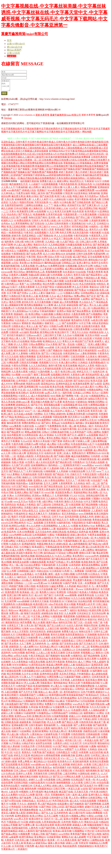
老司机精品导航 (80, 228)
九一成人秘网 (26, 648)
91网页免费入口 (55, 679)
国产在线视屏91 (70, 325)
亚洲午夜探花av (44, 769)
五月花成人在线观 (23, 416)
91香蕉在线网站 (56, 482)
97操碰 (55, 304)
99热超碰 (78, 470)
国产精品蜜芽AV (15, 434)
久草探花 (75, 491)
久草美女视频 (28, 268)
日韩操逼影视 (93, 736)
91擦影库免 (34, 355)
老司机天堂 (27, 304)
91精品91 (16, 325)
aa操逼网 (13, 839)
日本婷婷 (95, 458)
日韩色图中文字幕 (58, 800)
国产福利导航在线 (95, 706)
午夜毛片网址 (21, 370)
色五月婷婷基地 (87, 286)
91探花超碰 (64, 322)
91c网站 (99, 389)
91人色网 (11, 573)
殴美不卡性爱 (18, 519)
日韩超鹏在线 (23, 636)
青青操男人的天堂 (85, 606)
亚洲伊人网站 (21, 494)
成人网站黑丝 (100, 452)
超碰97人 (95, 775)
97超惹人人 (24, 398)
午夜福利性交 (21, 516)
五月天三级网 (50, 485)
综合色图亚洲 (14, 437)
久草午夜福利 (14, 600)
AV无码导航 (17, 848)
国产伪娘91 (51, 836)
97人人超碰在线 (57, 201)
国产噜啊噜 (67, 398)
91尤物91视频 (68, 576)
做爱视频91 (89, 715)
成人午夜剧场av (65, 298)
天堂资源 (64, 682)
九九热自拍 (30, 440)
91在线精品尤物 (11, 639)
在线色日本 (98, 373)
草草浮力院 (79, 277)
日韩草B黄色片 (91, 591)
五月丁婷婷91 (71, 730)
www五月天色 (88, 449)
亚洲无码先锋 (37, 395)
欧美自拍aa (42, 661)
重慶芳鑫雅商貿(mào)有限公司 (65, 117)
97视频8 (13, 283)
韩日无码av (19, 274)
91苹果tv (41, 440)
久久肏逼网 (70, 615)
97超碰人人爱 (82, 443)
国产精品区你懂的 (74, 809)
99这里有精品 (80, 195)
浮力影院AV (14, 751)
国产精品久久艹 (17, 473)
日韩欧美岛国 (11, 724)
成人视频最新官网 (13, 307)
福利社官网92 (37, 706)
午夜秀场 (36, 754)
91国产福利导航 (47, 830)
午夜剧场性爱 (48, 567)
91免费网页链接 (56, 268)
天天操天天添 (81, 794)
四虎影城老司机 (19, 830)
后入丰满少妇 (84, 431)
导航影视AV (46, 685)
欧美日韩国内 (101, 516)
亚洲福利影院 (29, 546)
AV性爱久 (30, 464)
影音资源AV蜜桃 (93, 682)
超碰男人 (99, 343)
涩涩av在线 (55, 319)
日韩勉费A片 (7, 310)
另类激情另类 (40, 775)
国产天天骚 (59, 591)
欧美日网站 (34, 316)
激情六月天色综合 (73, 503)
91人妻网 (48, 307)
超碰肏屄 (32, 806)
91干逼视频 (12, 642)
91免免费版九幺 (80, 231)
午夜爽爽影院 (54, 428)
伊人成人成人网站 (23, 247)
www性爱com (40, 585)
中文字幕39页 (94, 839)
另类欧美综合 (73, 380)
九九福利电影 (33, 231)
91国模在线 (83, 775)
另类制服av (14, 582)
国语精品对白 (48, 386)
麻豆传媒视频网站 (80, 458)
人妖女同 (13, 794)
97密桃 (4, 546)
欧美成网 (54, 670)
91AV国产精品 (60, 748)
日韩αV (45, 434)
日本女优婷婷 (73, 655)
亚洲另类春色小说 (46, 358)
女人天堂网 (45, 812)
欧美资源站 (55, 661)
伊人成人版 (12, 736)
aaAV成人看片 (87, 389)
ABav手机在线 (55, 606)
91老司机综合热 (37, 667)
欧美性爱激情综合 (74, 636)
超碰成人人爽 (79, 827)
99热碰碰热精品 (55, 509)
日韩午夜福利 (35, 727)
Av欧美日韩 (97, 322)
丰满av (10, 497)
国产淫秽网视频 (93, 806)
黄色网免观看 (75, 733)
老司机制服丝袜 (101, 603)
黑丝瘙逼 (34, 334)
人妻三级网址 (87, 552)
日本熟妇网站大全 (90, 295)
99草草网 (83, 754)
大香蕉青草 (40, 431)
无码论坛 (55, 410)
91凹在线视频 (87, 703)
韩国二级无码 (38, 195)
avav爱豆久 (103, 352)
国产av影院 (96, 386)
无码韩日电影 (21, 784)
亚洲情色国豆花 (64, 386)
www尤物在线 (37, 630)
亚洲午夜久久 (95, 797)
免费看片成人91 (48, 183)
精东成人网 (95, 201)
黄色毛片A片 (95, 231)
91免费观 (52, 340)
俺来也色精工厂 (26, 283)
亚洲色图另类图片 (26, 591)
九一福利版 (53, 645)
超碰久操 (34, 380)
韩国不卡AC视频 (69, 440)
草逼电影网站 (80, 494)
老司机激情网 (88, 491)
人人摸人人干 (8, 189)
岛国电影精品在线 (54, 579)
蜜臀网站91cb (93, 455)
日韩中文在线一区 (84, 540)
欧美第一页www (74, 591)
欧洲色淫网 (95, 612)
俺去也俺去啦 (51, 794)
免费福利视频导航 (10, 558)
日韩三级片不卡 (100, 766)
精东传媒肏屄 (21, 352)
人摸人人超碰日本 (78, 401)
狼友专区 (58, 615)
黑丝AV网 (42, 259)
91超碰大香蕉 (40, 712)
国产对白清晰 (81, 222)
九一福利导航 (65, 395)
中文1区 (22, 392)
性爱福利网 (99, 256)
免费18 (73, 522)
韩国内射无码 (72, 389)
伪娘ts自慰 (33, 277)
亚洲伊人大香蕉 (24, 775)
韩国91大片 (77, 824)
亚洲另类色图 (63, 491)
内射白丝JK (43, 573)
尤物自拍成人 (29, 803)
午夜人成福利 (99, 664)
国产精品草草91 (94, 277)
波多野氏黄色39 (12, 512)
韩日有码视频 (14, 676)
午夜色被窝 (95, 234)
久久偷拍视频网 (77, 639)
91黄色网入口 (11, 286)
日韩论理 (5, 328)
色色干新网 (7, 247)
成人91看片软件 (77, 815)
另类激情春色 (57, 797)
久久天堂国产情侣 (44, 289)
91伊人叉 (91, 225)
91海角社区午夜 (17, 298)
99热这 (42, 446)
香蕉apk (56, 425)
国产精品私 (40, 627)
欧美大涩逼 (96, 383)
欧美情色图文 (16, 234)
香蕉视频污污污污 (48, 364)
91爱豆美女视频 (37, 664)
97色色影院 (15, 809)
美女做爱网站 (44, 422)
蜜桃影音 (26, 325)
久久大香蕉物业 (19, 664)
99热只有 (29, 243)
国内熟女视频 (28, 558)
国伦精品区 (49, 555)
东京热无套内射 (80, 234)
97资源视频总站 (77, 225)
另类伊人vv (47, 240)
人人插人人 (10, 579)
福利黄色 (9, 243)
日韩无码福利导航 (41, 479)
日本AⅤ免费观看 (25, 534)
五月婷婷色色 (39, 645)
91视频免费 (24, 836)
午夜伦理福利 (67, 540)
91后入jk (52, 250)
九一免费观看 (77, 573)
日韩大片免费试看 (85, 642)
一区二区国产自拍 (94, 630)
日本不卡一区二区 (81, 310)
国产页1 (45, 355)
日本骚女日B (13, 331)
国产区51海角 (94, 836)
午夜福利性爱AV (38, 842)
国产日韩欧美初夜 (81, 204)
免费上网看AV (18, 461)
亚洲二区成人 (64, 455)
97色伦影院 (79, 772)
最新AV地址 (32, 198)
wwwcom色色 (92, 558)
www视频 (9, 250)
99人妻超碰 (75, 531)
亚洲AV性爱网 (70, 821)
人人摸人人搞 (43, 655)
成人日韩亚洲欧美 (25, 769)
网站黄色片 (20, 525)
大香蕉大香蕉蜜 (26, 289)
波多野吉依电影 (44, 745)
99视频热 (23, 794)
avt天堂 (5, 791)
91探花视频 (74, 506)
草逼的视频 (43, 772)
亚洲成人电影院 (25, 458)
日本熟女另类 (28, 748)
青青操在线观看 (100, 522)
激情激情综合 (12, 624)
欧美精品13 (40, 283)
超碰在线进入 (33, 519)
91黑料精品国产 (59, 715)
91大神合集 (65, 204)
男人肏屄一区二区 (80, 648)
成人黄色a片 (52, 612)
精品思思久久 (77, 183)
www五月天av (20, 503)
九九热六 (13, 204)
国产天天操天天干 (95, 561)
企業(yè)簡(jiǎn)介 (16, 43)
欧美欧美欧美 (88, 564)
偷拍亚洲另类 (14, 425)
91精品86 (103, 824)
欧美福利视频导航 (10, 268)
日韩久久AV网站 (48, 331)
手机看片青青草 (95, 274)
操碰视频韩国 (63, 784)
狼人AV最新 (39, 624)
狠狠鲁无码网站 (96, 404)
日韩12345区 (58, 809)
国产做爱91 (83, 842)
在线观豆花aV (83, 667)
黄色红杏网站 (53, 440)
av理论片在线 (20, 658)
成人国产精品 (80, 259)
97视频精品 (23, 449)
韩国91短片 (101, 367)
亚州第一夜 (54, 219)
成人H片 (38, 597)
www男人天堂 (21, 821)
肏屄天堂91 (66, 670)
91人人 (66, 712)
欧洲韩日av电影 (17, 528)
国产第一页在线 (66, 346)
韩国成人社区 (8, 219)
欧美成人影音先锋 (62, 833)
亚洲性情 (61, 594)
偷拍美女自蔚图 (20, 564)
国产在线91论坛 (81, 383)
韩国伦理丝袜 (26, 204)
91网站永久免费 (72, 778)
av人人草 (5, 455)
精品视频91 (38, 325)
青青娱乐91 (71, 664)
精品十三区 (35, 531)
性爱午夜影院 (45, 476)
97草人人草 (102, 449)
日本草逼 (31, 422)
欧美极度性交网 (25, 213)
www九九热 (90, 609)
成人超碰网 (103, 461)
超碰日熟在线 (37, 253)
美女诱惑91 (78, 558)
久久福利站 (101, 688)
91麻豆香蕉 (64, 648)
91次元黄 (98, 730)
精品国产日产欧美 (84, 343)
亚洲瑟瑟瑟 (97, 667)
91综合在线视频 (88, 803)
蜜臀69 (83, 800)
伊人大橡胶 (44, 639)
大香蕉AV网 (70, 812)
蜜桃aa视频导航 (33, 434)
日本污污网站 (25, 500)
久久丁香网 (25, 645)
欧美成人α (29, 845)
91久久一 (11, 380)
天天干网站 (49, 416)
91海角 (25, 630)
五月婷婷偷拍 (21, 682)
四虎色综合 (10, 506)
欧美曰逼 (56, 479)
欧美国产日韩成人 (56, 564)
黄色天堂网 (15, 304)
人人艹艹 (48, 207)
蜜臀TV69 (103, 788)
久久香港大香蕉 (19, 373)
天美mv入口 (63, 621)
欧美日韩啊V (63, 358)
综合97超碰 (41, 543)
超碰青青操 (56, 552)
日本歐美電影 (54, 839)
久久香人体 (17, 845)
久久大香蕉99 (34, 392)
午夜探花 (89, 183)
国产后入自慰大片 (56, 627)
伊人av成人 (102, 781)
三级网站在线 (97, 842)
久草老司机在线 (54, 216)
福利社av (28, 292)
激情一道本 (54, 576)
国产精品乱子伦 (61, 476)
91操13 (95, 431)
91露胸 (92, 748)
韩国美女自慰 (33, 386)
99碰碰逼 (73, 748)
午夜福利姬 (22, 189)
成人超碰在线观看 (29, 271)
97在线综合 (103, 216)
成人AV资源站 (46, 437)
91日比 (81, 497)
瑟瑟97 (67, 228)
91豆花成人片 (22, 322)
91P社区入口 (44, 751)
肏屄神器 (30, 655)
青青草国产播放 (78, 836)
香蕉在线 (31, 491)
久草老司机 (49, 210)
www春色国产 (14, 192)
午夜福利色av (72, 703)
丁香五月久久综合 (79, 334)
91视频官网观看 (63, 286)
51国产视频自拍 (45, 237)
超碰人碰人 (58, 788)
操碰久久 (26, 479)
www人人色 (57, 228)
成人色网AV (35, 189)
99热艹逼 (97, 624)
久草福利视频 (62, 497)
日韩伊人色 (37, 222)
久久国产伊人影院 (20, 467)
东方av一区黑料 (100, 395)
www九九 (34, 322)
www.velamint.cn (27, 117)
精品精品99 (36, 757)
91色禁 (65, 573)
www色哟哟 (15, 537)
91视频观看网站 (9, 398)
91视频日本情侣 (62, 316)
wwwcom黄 (6, 274)
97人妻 (103, 685)
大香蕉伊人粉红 (61, 745)
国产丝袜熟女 (48, 383)
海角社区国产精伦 (38, 219)
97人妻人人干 (26, 679)
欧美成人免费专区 (58, 401)
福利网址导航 (67, 630)
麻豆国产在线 (66, 794)
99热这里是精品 (100, 325)
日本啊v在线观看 (13, 561)
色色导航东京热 (60, 803)
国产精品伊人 (98, 301)
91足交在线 (66, 259)
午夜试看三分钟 (27, 319)
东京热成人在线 (29, 751)
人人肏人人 (64, 528)
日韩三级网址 (94, 434)
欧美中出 (87, 247)
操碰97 (14, 733)
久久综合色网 (34, 540)
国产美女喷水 (11, 645)
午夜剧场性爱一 (71, 216)
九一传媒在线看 (64, 727)
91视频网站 (78, 833)
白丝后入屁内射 (64, 383)
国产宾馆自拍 (37, 225)
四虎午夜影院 (76, 661)
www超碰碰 (101, 192)
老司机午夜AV (11, 271)
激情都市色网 (40, 582)
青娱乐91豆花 (91, 824)
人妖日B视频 (11, 694)
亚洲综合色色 (85, 186)
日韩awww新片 (34, 337)
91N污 (98, 183)
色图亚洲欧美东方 (46, 546)
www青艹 (64, 612)
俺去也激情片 (34, 652)
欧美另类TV (101, 848)
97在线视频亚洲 (69, 407)
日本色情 (66, 824)
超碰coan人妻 (23, 404)
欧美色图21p (45, 709)
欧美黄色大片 (64, 763)
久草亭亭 (35, 621)
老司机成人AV (71, 422)
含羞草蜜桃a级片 (97, 364)
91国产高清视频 (9, 349)
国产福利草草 (100, 727)
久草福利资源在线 (87, 461)
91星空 (74, 754)
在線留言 (11, 56)
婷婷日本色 (76, 766)
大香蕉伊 (9, 842)
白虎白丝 (26, 537)
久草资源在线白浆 (43, 458)
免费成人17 (48, 497)
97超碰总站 (71, 603)
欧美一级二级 (69, 428)
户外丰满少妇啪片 (98, 794)
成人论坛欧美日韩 (95, 549)
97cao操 (8, 503)
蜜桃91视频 (37, 349)
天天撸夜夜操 (63, 830)
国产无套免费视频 (40, 636)
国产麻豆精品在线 (60, 561)
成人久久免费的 (9, 797)
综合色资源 (78, 213)
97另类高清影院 (44, 748)
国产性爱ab (80, 292)
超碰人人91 (75, 718)
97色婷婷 (97, 340)
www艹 (28, 413)
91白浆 (42, 509)
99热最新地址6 (44, 791)
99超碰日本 (26, 788)
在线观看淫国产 (27, 697)
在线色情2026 (97, 618)
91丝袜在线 (96, 331)
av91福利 (23, 334)
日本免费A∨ (17, 730)
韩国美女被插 (11, 576)
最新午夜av (52, 624)
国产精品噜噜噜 (89, 506)
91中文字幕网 (91, 503)
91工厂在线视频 (35, 525)
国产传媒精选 (77, 806)
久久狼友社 (91, 358)
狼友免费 (65, 658)
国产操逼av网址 (9, 836)
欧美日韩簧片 (11, 697)
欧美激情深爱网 (81, 386)
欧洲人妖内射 (78, 561)
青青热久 (26, 754)
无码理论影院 (96, 821)
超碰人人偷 (69, 667)
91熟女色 (24, 736)
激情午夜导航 (55, 367)
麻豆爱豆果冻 (18, 198)
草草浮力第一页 (98, 413)
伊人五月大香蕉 (80, 289)
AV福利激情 (96, 673)
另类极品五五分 (32, 700)
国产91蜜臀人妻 (26, 827)
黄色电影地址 (60, 685)
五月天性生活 (84, 700)
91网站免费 (12, 364)
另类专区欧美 (41, 204)
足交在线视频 (95, 259)
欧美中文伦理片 (99, 265)
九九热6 (49, 225)
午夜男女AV (24, 349)
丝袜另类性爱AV (59, 639)
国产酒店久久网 (70, 724)
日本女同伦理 (89, 745)
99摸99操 (83, 748)
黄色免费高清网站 (45, 703)
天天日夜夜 (62, 567)
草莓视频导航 (8, 383)
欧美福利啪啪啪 (41, 688)
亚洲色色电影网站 (13, 440)
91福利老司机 (63, 525)
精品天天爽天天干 (38, 516)
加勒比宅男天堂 (96, 401)
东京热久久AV (44, 803)
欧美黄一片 (53, 842)
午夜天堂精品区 (36, 658)
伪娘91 (65, 661)
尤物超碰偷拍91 (85, 848)
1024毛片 (73, 210)
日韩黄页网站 (95, 800)
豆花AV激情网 (26, 522)
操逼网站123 (92, 570)
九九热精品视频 (56, 247)
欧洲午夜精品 (26, 839)
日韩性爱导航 (61, 392)
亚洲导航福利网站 (16, 491)
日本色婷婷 (74, 567)
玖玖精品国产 (78, 781)
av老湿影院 (46, 673)
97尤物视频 (91, 636)
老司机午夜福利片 (16, 337)
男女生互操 (90, 283)
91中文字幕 (85, 325)
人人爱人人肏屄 (40, 201)
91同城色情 (92, 416)
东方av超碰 (51, 766)
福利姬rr (79, 425)
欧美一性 (90, 781)
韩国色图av (21, 485)
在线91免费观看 (94, 815)
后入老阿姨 (64, 766)
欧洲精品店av (15, 703)
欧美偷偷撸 (39, 216)
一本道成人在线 (41, 410)
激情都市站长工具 (35, 274)
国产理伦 (24, 706)
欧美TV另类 (47, 231)
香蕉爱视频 (69, 618)
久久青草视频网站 (20, 225)
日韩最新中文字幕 (40, 262)
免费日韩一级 (16, 615)
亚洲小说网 (17, 389)
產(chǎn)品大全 (14, 47)
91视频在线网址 (95, 392)
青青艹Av (24, 286)
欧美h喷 (55, 262)
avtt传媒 (98, 818)
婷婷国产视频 (16, 588)
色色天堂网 (65, 234)
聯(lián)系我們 (14, 50)
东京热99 (93, 240)
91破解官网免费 (86, 192)
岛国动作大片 (8, 636)
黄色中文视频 (57, 636)
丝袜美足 (20, 259)
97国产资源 (56, 443)
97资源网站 (96, 219)
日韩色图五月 (63, 754)
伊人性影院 (62, 280)
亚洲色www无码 (22, 718)
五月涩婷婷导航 (83, 479)
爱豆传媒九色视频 (40, 404)
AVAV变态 (6, 652)
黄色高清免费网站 (90, 567)
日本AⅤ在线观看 (49, 322)
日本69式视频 (21, 210)
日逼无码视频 (77, 358)
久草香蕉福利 (53, 642)
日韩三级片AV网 (87, 243)
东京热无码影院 (77, 392)
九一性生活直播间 (84, 760)
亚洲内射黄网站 (40, 733)
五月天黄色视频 (42, 304)
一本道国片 (21, 851)
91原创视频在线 (24, 606)
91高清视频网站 (49, 528)
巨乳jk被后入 (68, 370)
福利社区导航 (65, 624)
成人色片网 (39, 612)
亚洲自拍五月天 (35, 455)
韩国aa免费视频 (88, 189)
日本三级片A (43, 228)
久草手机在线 (16, 739)
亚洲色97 (16, 280)
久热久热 (9, 201)
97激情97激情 (56, 292)
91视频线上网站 (77, 818)
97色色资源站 (71, 579)
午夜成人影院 (90, 721)
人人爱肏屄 (97, 512)
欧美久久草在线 (41, 443)
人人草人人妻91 (37, 295)
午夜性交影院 (89, 476)
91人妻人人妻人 (71, 189)
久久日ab (66, 337)
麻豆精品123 (25, 612)
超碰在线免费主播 (91, 718)
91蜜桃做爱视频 (52, 757)
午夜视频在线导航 (90, 685)
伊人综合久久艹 (87, 304)
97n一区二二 (67, 760)
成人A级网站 (21, 531)
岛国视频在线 (83, 618)
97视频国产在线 (96, 830)
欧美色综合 (68, 404)
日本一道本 (71, 797)
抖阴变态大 (102, 543)
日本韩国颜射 (102, 271)
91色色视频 (56, 277)
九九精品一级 (52, 243)
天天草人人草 (80, 240)
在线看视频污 (41, 234)
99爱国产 (69, 751)
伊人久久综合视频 (63, 237)
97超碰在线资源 (95, 349)
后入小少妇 (48, 256)
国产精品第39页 (63, 464)
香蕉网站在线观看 (99, 648)
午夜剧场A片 (13, 824)
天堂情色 (15, 570)
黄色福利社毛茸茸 (80, 322)
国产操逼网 (25, 800)
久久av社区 (26, 443)
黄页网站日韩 (47, 334)
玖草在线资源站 (79, 446)
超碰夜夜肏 (25, 724)
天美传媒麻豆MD (30, 673)
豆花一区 (5, 519)
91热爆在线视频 (73, 247)
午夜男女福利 (23, 195)
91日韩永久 (67, 222)
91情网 (10, 531)
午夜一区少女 (81, 398)
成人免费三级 (8, 355)
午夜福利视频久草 (72, 543)
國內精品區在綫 (52, 265)
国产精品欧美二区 (22, 470)
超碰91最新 (11, 763)
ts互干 (91, 446)
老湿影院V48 (64, 250)
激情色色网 (30, 791)
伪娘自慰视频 (70, 352)
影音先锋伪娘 (84, 522)
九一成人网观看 (41, 413)
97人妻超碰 (53, 470)
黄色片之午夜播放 (10, 443)
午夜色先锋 (17, 446)
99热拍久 (101, 286)
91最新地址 (40, 679)
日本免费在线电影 (41, 561)
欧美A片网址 (36, 818)
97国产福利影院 (34, 760)
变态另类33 (73, 419)
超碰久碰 (44, 277)
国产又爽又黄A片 (91, 207)
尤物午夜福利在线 (61, 310)
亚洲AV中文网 (85, 268)
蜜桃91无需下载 (87, 555)
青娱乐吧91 (30, 661)
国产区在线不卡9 (88, 788)
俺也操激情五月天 (18, 186)
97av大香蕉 (51, 346)
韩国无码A (53, 682)
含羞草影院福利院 (13, 207)
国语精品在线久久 (45, 558)
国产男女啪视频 (54, 195)
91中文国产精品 (19, 488)
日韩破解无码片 (71, 552)
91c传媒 (27, 561)
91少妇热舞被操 (101, 186)
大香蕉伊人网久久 (51, 652)
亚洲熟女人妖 (40, 482)
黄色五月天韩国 (59, 739)
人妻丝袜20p (36, 736)
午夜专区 (28, 234)
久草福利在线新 (29, 476)
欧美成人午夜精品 (26, 506)
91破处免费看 (56, 588)
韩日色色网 (48, 286)
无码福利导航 (39, 724)
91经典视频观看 (49, 186)
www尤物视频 (86, 516)
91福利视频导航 (45, 600)
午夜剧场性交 (78, 525)
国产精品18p (94, 546)
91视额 (74, 528)
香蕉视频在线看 (52, 407)
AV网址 (100, 715)
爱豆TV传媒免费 (29, 639)
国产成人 (83, 307)
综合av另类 (53, 259)
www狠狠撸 (71, 597)
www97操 (49, 494)
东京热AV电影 (92, 337)
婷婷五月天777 (84, 373)
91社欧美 (50, 784)
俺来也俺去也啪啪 (28, 778)
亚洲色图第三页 (87, 440)
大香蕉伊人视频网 (18, 277)
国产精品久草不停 (62, 673)
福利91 (73, 612)
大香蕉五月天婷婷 (25, 543)
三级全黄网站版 (98, 443)
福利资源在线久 (19, 781)
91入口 (50, 213)
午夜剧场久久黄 (92, 280)
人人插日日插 (52, 630)
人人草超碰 (45, 271)
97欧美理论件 (11, 522)
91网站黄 (5, 760)
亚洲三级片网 (14, 597)
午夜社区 (46, 519)
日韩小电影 (47, 392)
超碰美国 (13, 648)
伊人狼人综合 (29, 600)
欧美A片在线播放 (20, 343)
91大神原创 (55, 573)
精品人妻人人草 (17, 340)
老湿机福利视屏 (80, 763)
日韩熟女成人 (18, 328)
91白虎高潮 (91, 670)
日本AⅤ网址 (63, 446)
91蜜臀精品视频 (96, 407)
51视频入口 (42, 697)
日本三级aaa (20, 772)
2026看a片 (26, 582)
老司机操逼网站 (68, 700)
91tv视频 (15, 376)
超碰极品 (5, 452)
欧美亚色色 (10, 534)
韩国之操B (78, 198)
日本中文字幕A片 (61, 361)
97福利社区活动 (74, 452)
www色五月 (79, 706)
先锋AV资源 (17, 464)
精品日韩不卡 (84, 588)
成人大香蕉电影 (47, 280)
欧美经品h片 (37, 265)
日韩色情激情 (61, 225)
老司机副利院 (92, 376)
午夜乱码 (63, 818)
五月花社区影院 (17, 231)
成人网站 (51, 446)
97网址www (31, 552)
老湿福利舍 (34, 240)
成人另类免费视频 (69, 304)
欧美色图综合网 (57, 697)
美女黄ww (24, 265)
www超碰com (38, 766)
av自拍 (84, 791)
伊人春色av (41, 268)
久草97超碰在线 (34, 473)
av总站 (14, 265)
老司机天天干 (8, 688)
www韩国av (88, 467)
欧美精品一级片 (85, 428)
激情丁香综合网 (42, 376)
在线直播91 (63, 806)
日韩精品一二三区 (23, 585)
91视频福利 (29, 703)
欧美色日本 (83, 413)
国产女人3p (47, 815)
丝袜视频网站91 (39, 467)
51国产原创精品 (17, 422)
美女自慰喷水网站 (23, 691)
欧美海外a (84, 528)
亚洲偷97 (41, 192)
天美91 (12, 213)
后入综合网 (70, 509)
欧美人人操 (32, 298)
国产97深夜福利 (97, 370)
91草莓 (94, 419)
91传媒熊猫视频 (60, 718)
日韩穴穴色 (89, 784)
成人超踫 (82, 797)
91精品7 (98, 268)
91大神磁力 (25, 549)
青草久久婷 (74, 685)
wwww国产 (27, 376)
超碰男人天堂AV (88, 422)
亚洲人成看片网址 (97, 346)
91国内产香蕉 (70, 585)
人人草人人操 (78, 570)
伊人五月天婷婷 (30, 280)
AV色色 (43, 250)
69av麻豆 (59, 703)
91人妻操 (101, 491)
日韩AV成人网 (18, 455)
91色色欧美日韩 (23, 310)
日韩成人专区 (11, 549)
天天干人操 (57, 812)
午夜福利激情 (92, 361)
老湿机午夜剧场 (24, 555)
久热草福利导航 (30, 809)
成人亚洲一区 (55, 694)
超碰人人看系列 (26, 833)
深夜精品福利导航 (95, 497)
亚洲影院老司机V (72, 467)
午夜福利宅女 (70, 192)
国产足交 (91, 298)
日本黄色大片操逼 (39, 603)
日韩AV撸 (57, 189)
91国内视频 (43, 373)
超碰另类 (16, 237)
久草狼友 (102, 243)
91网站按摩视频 (55, 449)
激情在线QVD (95, 262)
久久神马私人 (8, 195)
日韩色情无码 (86, 724)
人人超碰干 (34, 186)
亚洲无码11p (35, 370)
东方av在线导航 (96, 253)
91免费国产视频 (12, 431)
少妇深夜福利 (11, 706)
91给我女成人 (67, 691)
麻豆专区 (46, 189)
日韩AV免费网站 (69, 410)
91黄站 (50, 537)
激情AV (99, 655)
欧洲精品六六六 (79, 830)
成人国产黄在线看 (95, 691)
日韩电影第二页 (60, 506)
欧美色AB (42, 340)
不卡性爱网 (64, 736)
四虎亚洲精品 (29, 237)
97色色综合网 (99, 582)
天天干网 (54, 234)
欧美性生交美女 (53, 848)
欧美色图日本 (40, 606)
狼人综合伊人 (57, 413)
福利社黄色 (57, 730)
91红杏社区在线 (77, 739)
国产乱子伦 (36, 407)
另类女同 (83, 845)
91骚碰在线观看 (38, 564)
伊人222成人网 (31, 685)
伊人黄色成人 (71, 500)
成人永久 (74, 803)
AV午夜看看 (41, 576)
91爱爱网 (31, 772)
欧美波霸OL (38, 549)
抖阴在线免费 (60, 419)
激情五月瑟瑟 (41, 292)
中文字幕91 (43, 552)
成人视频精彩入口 (13, 700)
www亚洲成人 (26, 576)
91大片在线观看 (45, 591)
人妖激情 (89, 271)
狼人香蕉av (29, 739)
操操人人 (42, 694)
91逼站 (69, 201)
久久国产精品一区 (69, 243)
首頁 (9, 40)
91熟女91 (5, 730)
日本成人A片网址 (42, 788)
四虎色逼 (83, 534)
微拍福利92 (103, 745)
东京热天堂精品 (67, 676)
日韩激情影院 (77, 361)
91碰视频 (87, 452)
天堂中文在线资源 (67, 340)
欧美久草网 (90, 661)
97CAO (73, 497)
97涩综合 (60, 555)
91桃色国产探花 (24, 688)
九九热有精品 (68, 219)
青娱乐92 (94, 289)
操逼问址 (92, 621)
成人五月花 (59, 307)
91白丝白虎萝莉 (32, 567)
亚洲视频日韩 (31, 389)
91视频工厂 (81, 346)
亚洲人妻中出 (83, 265)
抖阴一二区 (10, 458)
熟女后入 (54, 700)
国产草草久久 (25, 216)
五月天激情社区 (71, 488)
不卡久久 (21, 806)
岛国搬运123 (68, 652)
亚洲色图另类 (12, 594)
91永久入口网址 (63, 558)
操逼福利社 (62, 531)
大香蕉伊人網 (77, 376)
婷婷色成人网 (78, 549)
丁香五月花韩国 (40, 800)
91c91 (75, 286)
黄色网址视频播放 (33, 307)
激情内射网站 (61, 609)
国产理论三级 (83, 219)
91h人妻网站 (13, 476)
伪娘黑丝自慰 (90, 733)
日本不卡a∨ (58, 519)
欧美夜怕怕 (42, 588)
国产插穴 (48, 597)
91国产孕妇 (45, 809)
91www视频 (47, 570)
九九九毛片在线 (97, 709)
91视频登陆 (68, 479)
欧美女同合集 (57, 389)
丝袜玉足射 (17, 661)
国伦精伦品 (7, 370)
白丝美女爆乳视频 (74, 283)
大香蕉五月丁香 (15, 627)
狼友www (13, 612)
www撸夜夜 (15, 428)
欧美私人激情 (11, 778)
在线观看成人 (68, 642)
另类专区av (57, 751)
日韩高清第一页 (45, 609)
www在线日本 (36, 488)
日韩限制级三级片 (26, 573)
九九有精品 (79, 485)
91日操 (24, 824)
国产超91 (43, 328)
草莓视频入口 (88, 655)
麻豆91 (19, 685)
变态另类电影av (70, 516)
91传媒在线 (92, 292)
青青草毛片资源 (72, 328)
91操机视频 (47, 316)
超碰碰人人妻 (49, 531)
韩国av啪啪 (36, 343)
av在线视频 (40, 213)
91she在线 (44, 389)
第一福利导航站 (62, 600)
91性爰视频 (49, 781)
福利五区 (21, 579)
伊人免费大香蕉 (38, 449)
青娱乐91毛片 (40, 247)
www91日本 (7, 525)
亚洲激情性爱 (99, 313)
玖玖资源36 (68, 274)
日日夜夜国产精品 (30, 570)
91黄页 (13, 392)
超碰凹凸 (16, 452)
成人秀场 (79, 630)
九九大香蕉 (77, 784)
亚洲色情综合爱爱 (49, 676)
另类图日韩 (66, 772)
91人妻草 (5, 446)
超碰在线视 (72, 307)
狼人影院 (20, 815)
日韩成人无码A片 (35, 721)
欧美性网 (65, 549)
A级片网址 (47, 503)
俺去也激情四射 (71, 301)
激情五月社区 (18, 721)
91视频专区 (76, 658)
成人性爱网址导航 (88, 210)
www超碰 (49, 349)
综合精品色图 (85, 603)
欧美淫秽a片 (22, 395)
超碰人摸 (54, 772)
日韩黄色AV (79, 464)
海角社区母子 (86, 633)
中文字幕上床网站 (40, 618)
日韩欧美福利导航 (59, 434)
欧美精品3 (72, 534)
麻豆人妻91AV (52, 253)
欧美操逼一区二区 (29, 594)
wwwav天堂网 (29, 609)
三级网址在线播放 (33, 207)
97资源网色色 (8, 606)
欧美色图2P (90, 213)
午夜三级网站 (76, 280)
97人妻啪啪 (22, 355)
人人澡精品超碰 (96, 712)
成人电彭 (39, 848)
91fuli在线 (80, 274)
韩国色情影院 (96, 579)
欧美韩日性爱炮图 (99, 763)
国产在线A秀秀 (34, 256)
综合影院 (52, 763)
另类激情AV (54, 516)
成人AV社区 (46, 380)
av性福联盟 (96, 652)
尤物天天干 (76, 476)
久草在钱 (33, 709)
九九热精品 (79, 670)
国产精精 (51, 512)
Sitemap (8, 120)
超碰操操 (68, 292)
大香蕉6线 (6, 470)
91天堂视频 (7, 691)
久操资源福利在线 (88, 410)
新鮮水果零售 (42, 117)
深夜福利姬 (94, 195)
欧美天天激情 (58, 655)
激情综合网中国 (72, 449)
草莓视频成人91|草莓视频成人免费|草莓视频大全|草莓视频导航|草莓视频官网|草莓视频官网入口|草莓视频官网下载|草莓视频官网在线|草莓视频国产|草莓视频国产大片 (54, 168)
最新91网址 (63, 183)
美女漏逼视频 (88, 380)
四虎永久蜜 (69, 443)
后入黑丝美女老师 (45, 827)
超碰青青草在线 (86, 597)
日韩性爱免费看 (81, 331)
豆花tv (42, 512)
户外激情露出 (83, 676)
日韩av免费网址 (37, 346)
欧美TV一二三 (48, 621)
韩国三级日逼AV (15, 413)
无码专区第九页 (52, 760)
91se (92, 528)
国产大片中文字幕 (28, 694)
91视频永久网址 (71, 295)
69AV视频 (56, 398)
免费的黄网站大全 (31, 425)
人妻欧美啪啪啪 (88, 355)
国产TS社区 (56, 301)
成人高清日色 (11, 679)
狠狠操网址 (59, 452)
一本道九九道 (73, 791)
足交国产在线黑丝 (26, 361)
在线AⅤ (19, 250)
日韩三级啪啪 (63, 781)
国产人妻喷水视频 (82, 727)
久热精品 (82, 364)
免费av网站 (79, 298)
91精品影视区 (98, 310)
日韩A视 (19, 243)
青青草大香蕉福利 (46, 491)
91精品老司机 (76, 609)
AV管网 (45, 700)
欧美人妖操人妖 (52, 222)
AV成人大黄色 (16, 552)
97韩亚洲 (67, 195)
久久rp (52, 298)
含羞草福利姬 (35, 485)
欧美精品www (22, 419)
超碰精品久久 (23, 407)
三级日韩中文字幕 (52, 337)
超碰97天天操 (92, 809)
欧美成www (20, 540)
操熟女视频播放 (27, 358)
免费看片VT (51, 706)
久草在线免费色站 (42, 310)
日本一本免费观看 (87, 585)
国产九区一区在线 (82, 624)
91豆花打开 (76, 745)
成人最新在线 (8, 555)
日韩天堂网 (59, 791)
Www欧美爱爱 (54, 192)
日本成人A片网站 (82, 395)
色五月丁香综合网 (63, 240)
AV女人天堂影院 (19, 633)
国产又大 (71, 437)
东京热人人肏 (42, 301)
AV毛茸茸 (63, 721)
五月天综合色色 (43, 534)
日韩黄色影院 (85, 730)
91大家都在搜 (55, 585)
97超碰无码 (39, 500)
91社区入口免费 (26, 797)
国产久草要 (56, 404)
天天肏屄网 (10, 603)
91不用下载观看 (80, 673)
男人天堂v (74, 800)
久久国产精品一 (69, 461)
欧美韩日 (34, 419)
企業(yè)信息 (13, 53)
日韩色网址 (36, 286)
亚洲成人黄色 (25, 712)
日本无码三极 (22, 842)
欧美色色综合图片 (10, 788)
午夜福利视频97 (48, 313)
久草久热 (28, 627)
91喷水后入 (10, 253)
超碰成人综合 (29, 192)
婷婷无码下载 (8, 240)
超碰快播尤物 (68, 757)
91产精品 (9, 419)
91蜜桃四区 (22, 240)
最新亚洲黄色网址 (20, 621)
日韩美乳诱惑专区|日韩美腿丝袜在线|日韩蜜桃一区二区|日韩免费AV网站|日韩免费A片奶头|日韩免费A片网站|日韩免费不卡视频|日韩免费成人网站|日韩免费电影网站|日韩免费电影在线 (55, 162)
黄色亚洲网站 (14, 630)
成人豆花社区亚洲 (45, 464)
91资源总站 (27, 431)
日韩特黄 (39, 243)
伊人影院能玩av (20, 313)
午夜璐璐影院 (62, 537)
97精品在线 (56, 355)
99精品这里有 (29, 452)
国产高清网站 (31, 250)
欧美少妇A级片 (44, 452)
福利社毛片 (27, 597)
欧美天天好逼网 (63, 213)
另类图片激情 (31, 509)
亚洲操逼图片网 (19, 727)
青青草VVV (99, 319)
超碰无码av (41, 845)
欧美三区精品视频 (16, 228)
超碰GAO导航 (14, 479)
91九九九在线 (11, 358)
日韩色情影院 (78, 736)
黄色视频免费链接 (85, 688)
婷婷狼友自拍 (96, 334)
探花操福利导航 (70, 319)
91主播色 (85, 419)
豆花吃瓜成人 (8, 144)
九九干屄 (90, 473)
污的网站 (37, 416)
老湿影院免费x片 (63, 494)
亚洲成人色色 (86, 519)
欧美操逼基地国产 (75, 697)
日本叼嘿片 (101, 380)
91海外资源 (15, 609)
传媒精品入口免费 (98, 845)
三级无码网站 (70, 775)
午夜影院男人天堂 (98, 237)
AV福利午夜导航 (68, 431)
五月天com (99, 778)
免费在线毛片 (79, 455)
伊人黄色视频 (73, 564)
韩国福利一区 (21, 316)
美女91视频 (69, 606)
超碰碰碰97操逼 (78, 349)
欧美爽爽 (93, 534)
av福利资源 (65, 262)
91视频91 (18, 715)
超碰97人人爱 (35, 781)
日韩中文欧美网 (84, 256)
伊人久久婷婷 (33, 528)
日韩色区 (79, 691)
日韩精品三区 (68, 265)
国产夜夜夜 (10, 361)
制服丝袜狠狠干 (95, 827)
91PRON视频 (18, 655)
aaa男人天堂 (51, 395)
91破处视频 (84, 500)
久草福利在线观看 (13, 292)
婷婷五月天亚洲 (22, 757)
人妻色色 (33, 830)
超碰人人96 (62, 210)
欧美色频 (43, 298)
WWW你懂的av (20, 667)
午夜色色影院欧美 (68, 186)
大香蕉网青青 (65, 485)
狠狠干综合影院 (32, 615)
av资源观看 (46, 419)
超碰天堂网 (98, 479)
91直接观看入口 (22, 262)
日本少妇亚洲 (84, 340)
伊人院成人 (58, 742)
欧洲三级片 (7, 416)
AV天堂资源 (86, 319)
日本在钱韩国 (83, 652)
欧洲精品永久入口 (52, 343)
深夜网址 (13, 800)
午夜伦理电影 (8, 769)
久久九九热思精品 (38, 367)
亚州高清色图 (71, 519)
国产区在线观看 (9, 766)
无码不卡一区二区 (20, 618)
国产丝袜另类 (47, 198)
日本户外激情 (88, 694)
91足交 (17, 754)
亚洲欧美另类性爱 (75, 416)
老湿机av (36, 497)
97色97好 (89, 833)
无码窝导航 (91, 573)
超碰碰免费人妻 (23, 201)
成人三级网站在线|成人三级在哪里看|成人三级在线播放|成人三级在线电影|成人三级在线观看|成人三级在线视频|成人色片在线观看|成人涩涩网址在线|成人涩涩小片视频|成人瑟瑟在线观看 (54, 150)
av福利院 (46, 540)
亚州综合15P (75, 721)
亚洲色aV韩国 (64, 313)
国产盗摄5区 (48, 754)
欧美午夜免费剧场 (81, 512)
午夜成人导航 (38, 836)
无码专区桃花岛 (37, 633)
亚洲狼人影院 (83, 757)
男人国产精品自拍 (47, 806)
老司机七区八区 (73, 742)
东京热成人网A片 (48, 648)
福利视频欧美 (92, 772)
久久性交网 (60, 437)
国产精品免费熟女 (81, 313)
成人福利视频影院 (78, 546)
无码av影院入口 (30, 512)
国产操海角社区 (44, 833)
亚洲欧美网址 (65, 706)
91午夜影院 (10, 449)
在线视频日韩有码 (60, 376)
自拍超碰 (70, 256)
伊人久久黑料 (21, 346)
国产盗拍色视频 (97, 791)
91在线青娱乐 (67, 425)
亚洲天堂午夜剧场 (55, 664)
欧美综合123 (45, 778)
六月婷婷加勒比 (23, 497)
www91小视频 (102, 467)
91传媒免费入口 (61, 709)
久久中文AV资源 (30, 676)
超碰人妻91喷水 (78, 537)
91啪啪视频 (49, 473)
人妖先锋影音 (77, 682)
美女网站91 (40, 839)
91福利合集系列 (37, 784)
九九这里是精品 (35, 579)
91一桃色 (54, 204)
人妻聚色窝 (53, 582)
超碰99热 (60, 416)
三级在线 (76, 250)
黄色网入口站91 (47, 594)
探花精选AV (43, 319)
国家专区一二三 (54, 295)
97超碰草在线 (50, 736)
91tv (36, 648)
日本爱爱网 (34, 383)
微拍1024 (60, 256)
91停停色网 (81, 576)
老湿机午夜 (84, 482)
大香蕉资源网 (78, 316)
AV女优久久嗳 (34, 461)
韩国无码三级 (39, 470)
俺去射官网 (102, 555)
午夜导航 (31, 259)
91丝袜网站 (58, 271)
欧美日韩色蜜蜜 (63, 827)
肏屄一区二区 (93, 485)
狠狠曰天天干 (97, 769)
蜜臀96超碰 (19, 386)
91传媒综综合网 (77, 473)
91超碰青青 (30, 715)
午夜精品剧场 (52, 549)
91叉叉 (28, 730)
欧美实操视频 (70, 367)
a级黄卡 (81, 437)
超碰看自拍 (47, 615)
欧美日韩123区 (68, 373)
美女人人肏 (32, 328)
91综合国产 (96, 482)
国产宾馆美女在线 (69, 645)
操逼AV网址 (60, 207)
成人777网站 (84, 664)
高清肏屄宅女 (74, 207)
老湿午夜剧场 (81, 201)
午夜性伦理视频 (19, 367)
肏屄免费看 (26, 624)
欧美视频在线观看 (38, 682)
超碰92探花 (62, 546)
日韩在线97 (72, 594)
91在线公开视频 (9, 827)
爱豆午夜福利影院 (87, 352)
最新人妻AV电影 (56, 845)
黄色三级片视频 (55, 283)
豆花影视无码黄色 (90, 328)
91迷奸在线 (28, 428)
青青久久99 (68, 343)
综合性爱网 (7, 784)
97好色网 (9, 818)
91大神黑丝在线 (30, 437)
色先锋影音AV (57, 603)
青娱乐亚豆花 (93, 639)
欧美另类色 (24, 766)
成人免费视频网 (90, 531)
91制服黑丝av (43, 715)
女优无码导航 (96, 754)
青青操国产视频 (63, 231)
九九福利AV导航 (54, 500)
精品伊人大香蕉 (86, 367)
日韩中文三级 (101, 633)
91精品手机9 (28, 745)
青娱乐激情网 (42, 670)
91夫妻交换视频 (88, 216)
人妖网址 (85, 301)
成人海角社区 (35, 210)
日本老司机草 (99, 679)
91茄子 (13, 289)
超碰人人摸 (72, 845)
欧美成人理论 (55, 543)
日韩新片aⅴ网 (56, 328)
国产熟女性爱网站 (23, 410)
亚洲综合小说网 (37, 352)
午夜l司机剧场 (80, 237)
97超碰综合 (81, 404)
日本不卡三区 (44, 361)
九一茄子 (55, 373)
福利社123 (14, 742)
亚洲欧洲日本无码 (41, 718)
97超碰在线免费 (63, 289)
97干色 (55, 540)
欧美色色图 (23, 380)
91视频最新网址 (97, 398)
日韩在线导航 (72, 788)
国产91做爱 (22, 219)
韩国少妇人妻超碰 (10, 748)
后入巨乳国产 (91, 470)
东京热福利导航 (43, 742)
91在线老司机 (18, 760)
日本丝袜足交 (84, 615)
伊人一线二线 (16, 567)
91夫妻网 (101, 661)
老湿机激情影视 (43, 522)
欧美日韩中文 (36, 821)
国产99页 (13, 812)
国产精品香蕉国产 (30, 331)
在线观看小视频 (24, 482)
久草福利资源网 (97, 222)
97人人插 (5, 848)
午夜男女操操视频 (96, 537)
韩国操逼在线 (65, 331)
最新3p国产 (102, 440)
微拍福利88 (101, 552)
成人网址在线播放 (74, 271)
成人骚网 (83, 821)
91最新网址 (23, 253)
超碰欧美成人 (33, 815)
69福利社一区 (96, 228)
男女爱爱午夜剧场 (82, 582)
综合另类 (82, 407)
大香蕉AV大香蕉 (41, 730)
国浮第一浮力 (42, 797)
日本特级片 (22, 383)
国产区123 (58, 778)
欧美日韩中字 (62, 334)
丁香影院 (31, 340)
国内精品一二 (55, 467)
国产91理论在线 (12, 803)
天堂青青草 (50, 525)
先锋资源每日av (71, 355)
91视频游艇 (71, 268)
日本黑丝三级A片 (100, 757)
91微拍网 (31, 228)
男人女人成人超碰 (98, 307)
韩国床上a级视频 (80, 769)
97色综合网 (16, 670)
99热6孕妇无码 (79, 262)
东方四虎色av (91, 198)
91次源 (41, 642)
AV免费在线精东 (22, 222)
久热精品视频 (55, 712)
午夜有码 (58, 503)
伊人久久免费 (54, 724)
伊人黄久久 (56, 688)
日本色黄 (59, 597)
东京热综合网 (99, 615)
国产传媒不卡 (36, 494)
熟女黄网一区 (95, 494)
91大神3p (34, 313)
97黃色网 (29, 848)
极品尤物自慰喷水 (13, 301)
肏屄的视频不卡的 (62, 769)
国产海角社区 (64, 512)
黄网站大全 (67, 839)
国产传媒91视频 (62, 458)
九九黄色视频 (89, 250)
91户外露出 (53, 431)
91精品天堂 (57, 422)
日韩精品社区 (80, 253)
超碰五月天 (12, 319)
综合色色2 (12, 216)
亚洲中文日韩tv (41, 691)
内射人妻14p (66, 470)
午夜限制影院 (18, 256)
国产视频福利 (53, 658)
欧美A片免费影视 (28, 642)
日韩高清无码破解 (28, 364)
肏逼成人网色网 (54, 667)
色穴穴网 (37, 555)
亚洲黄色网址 (16, 509)
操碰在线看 (66, 253)
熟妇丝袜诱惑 (69, 848)
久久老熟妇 (80, 751)
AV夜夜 (87, 766)
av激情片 (85, 679)
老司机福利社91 (71, 694)
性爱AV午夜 (35, 503)
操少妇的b (29, 301)
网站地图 (86, 134)
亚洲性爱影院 (22, 818)
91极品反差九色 (62, 570)
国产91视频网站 (94, 316)
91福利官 (54, 691)
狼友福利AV (42, 401)
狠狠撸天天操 (17, 791)
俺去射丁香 (100, 724)
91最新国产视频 (72, 679)
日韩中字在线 (43, 739)
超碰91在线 (35, 824)
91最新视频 (56, 618)
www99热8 (63, 836)
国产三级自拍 (44, 506)
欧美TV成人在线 (63, 198)
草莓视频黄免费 (54, 274)
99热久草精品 (84, 509)
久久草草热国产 (78, 434)
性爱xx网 (90, 739)
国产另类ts (22, 295)
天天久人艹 (71, 482)
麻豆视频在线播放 (18, 709)
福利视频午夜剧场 (29, 183)
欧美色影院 (59, 380)
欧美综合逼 (82, 370)
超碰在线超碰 (54, 633)
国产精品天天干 (60, 522)
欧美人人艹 (71, 413)
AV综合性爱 (102, 784)
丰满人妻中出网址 (68, 364)
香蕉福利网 (49, 727)
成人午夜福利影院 (40, 398)
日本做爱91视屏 (79, 712)
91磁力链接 (69, 688)
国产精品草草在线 (53, 488)
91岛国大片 (15, 546)
